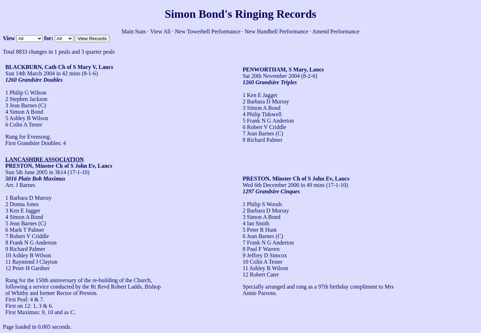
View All (160, 31)
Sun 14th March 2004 (30, 73)
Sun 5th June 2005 (26, 172)
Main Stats (134, 31)
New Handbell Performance (276, 31)
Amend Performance (336, 31)
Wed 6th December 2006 (271, 185)
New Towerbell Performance (207, 31)
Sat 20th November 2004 (271, 76)
